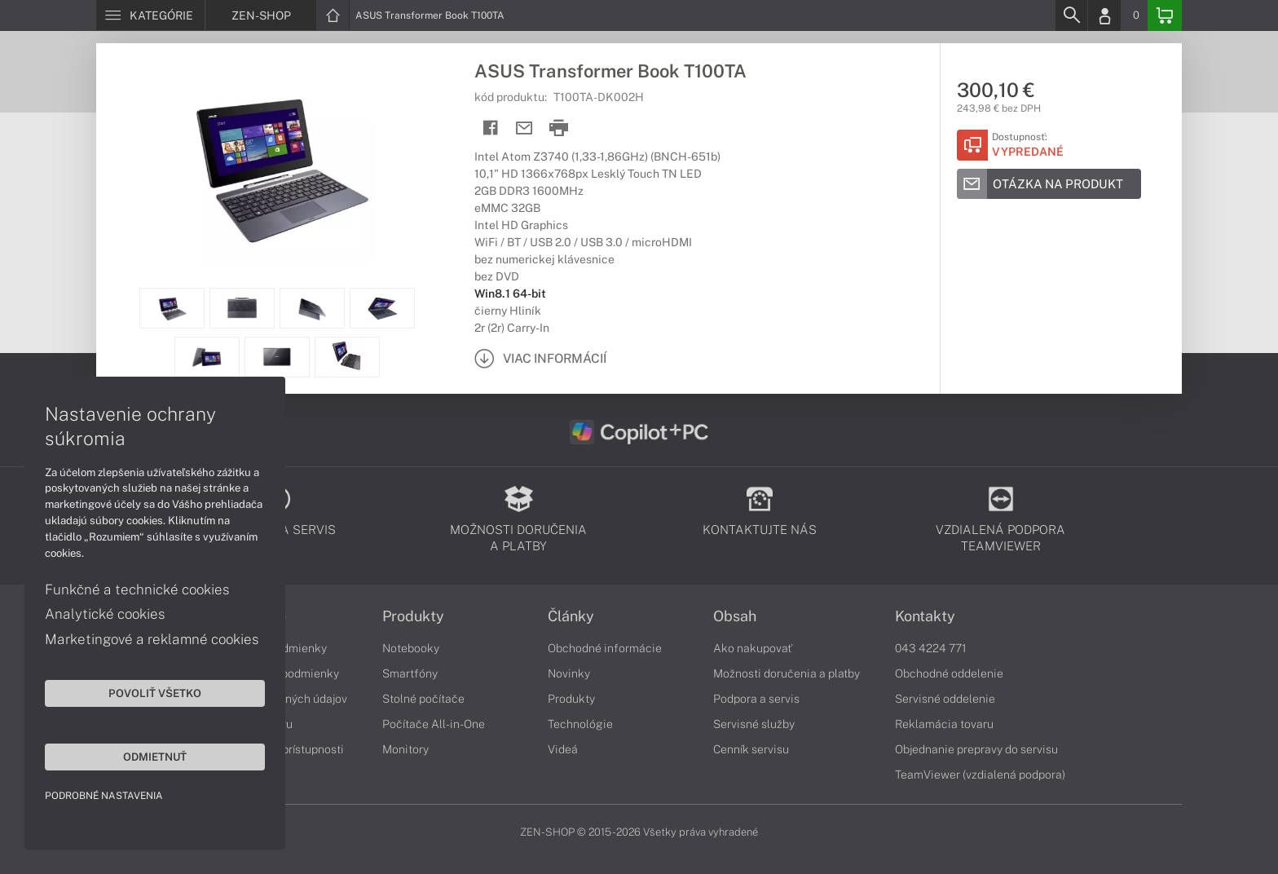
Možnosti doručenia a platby (786, 673)
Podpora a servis (756, 698)
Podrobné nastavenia (104, 795)
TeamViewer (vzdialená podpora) (980, 774)
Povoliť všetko (154, 693)
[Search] (1071, 15)
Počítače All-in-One (433, 724)
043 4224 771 (931, 648)
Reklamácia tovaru (944, 724)
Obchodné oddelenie (949, 673)
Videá (563, 749)
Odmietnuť (155, 756)
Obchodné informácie (605, 648)
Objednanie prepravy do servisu (976, 749)
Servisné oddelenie (945, 698)
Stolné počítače (423, 698)
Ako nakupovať (752, 648)
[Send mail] (524, 128)
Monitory (405, 749)
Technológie (580, 724)
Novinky (569, 673)
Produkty (413, 616)
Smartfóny (410, 673)
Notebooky (410, 648)
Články (571, 616)
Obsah (734, 616)
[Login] (1104, 15)
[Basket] (1165, 15)
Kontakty (925, 616)
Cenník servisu (751, 749)
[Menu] (150, 15)
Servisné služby (754, 724)
